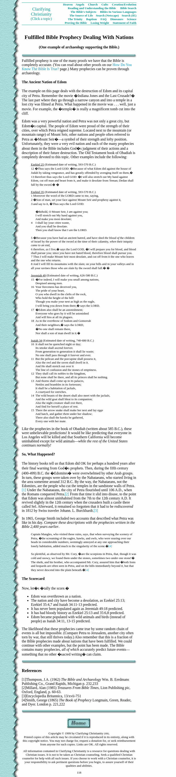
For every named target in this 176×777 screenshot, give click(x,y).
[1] (24, 490)
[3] (96, 510)
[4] (110, 546)
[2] (67, 494)
